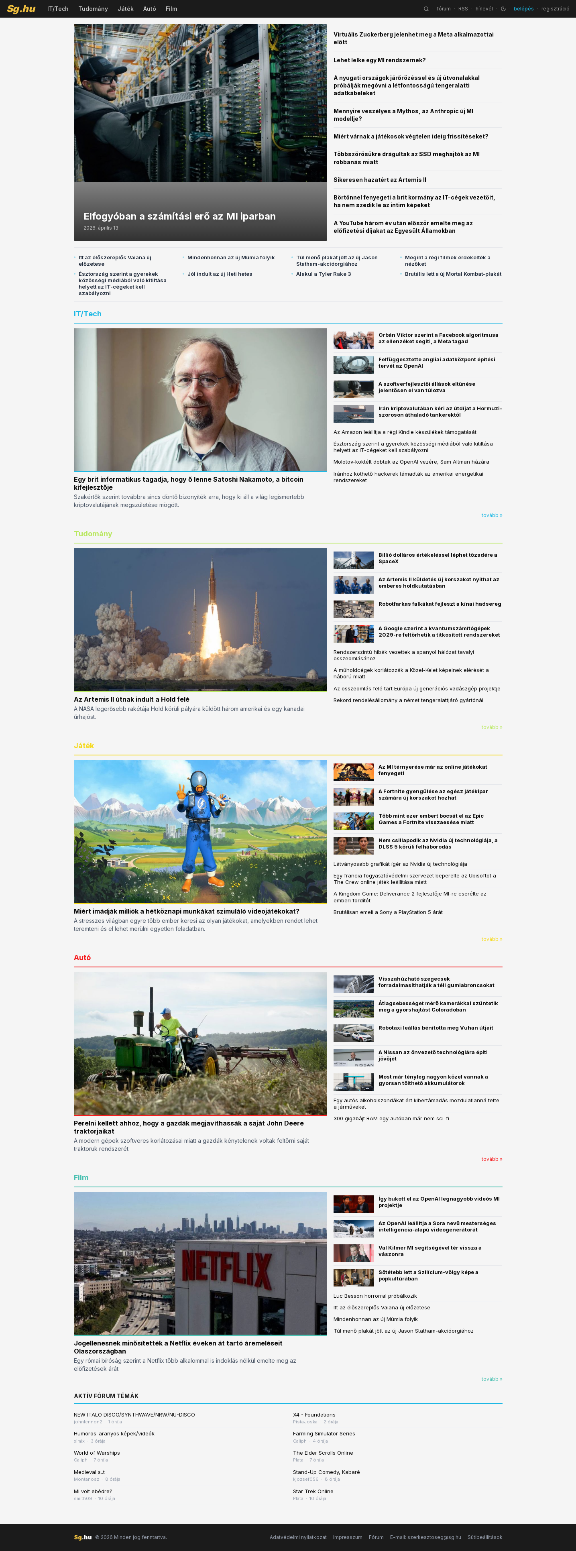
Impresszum (347, 1537)
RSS (463, 9)
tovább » (492, 515)
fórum (444, 9)
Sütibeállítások (485, 1537)
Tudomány (93, 8)
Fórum (376, 1537)
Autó (149, 8)
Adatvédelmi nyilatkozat (298, 1537)
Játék (126, 8)
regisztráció (555, 9)
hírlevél (484, 9)
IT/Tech (58, 8)
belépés (524, 9)
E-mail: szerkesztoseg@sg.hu (425, 1537)
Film (171, 8)
